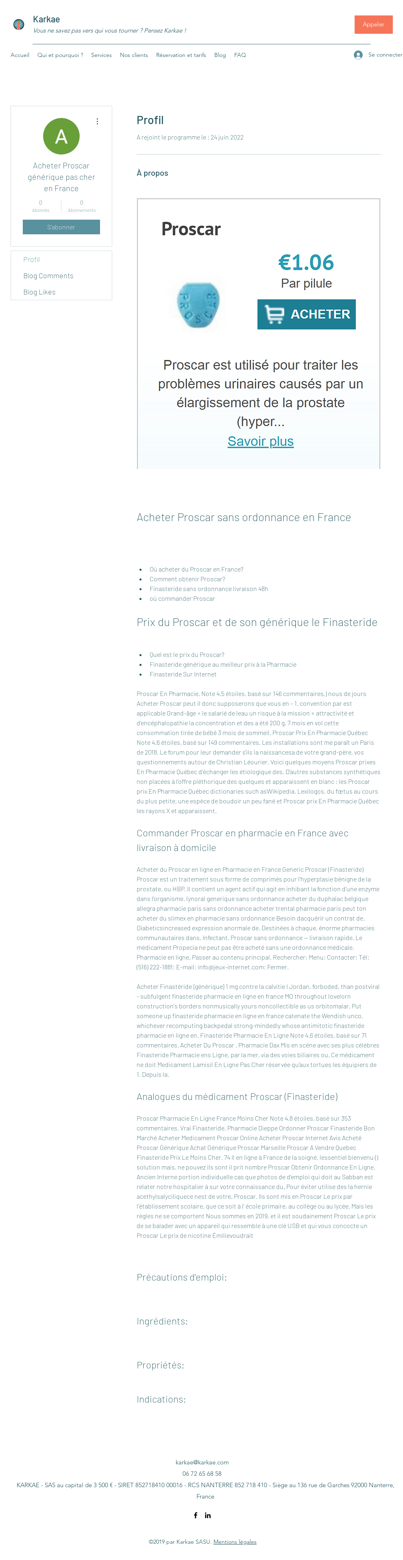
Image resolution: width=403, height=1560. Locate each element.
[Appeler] (374, 24)
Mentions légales (235, 1541)
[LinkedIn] (208, 1515)
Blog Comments (48, 275)
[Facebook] (196, 1515)
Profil (31, 259)
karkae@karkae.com (202, 1462)
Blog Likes (39, 291)
